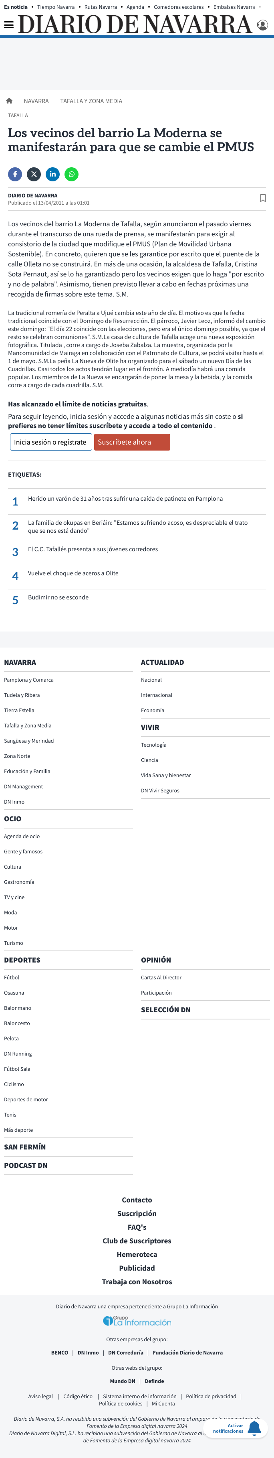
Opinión (156, 960)
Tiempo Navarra (56, 6)
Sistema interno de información (140, 1396)
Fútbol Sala (17, 1068)
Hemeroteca (137, 1254)
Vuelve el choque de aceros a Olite (73, 573)
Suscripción (137, 1213)
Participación (156, 992)
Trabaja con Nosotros (137, 1282)
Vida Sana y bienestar (166, 775)
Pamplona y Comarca (29, 679)
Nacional (151, 679)
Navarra (37, 101)
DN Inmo (14, 801)
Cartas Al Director (161, 977)
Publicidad (137, 1268)
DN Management (23, 786)
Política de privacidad (211, 1396)
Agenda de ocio (22, 836)
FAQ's (137, 1227)
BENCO (59, 1352)
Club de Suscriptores (137, 1241)
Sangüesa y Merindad (29, 740)
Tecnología (154, 744)
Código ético (78, 1396)
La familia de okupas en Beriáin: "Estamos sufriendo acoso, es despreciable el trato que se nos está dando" (138, 527)
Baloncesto (17, 1023)
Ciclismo (14, 1084)
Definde (154, 1381)
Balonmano (17, 1007)
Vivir (150, 727)
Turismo (13, 942)
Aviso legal (41, 1396)
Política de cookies (120, 1403)
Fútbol (11, 977)
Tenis (10, 1114)
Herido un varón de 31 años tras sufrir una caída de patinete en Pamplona (125, 499)
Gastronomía (19, 881)
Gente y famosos (23, 851)
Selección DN (166, 1010)
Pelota (11, 1038)
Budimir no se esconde (58, 597)
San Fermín (26, 1147)
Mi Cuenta (163, 1403)
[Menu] (9, 25)
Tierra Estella (19, 710)
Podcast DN (26, 1165)
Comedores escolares (178, 6)
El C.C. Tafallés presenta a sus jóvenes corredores (93, 549)
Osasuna (14, 992)
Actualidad (162, 662)
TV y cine (14, 897)
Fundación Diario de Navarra (188, 1352)
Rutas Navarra (101, 6)
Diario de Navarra (32, 195)
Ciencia (149, 760)
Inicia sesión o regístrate (50, 442)
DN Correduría (125, 1352)
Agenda (135, 6)
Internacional (156, 695)
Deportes (22, 960)
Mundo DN (122, 1381)
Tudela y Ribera (22, 695)
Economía (152, 710)
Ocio (12, 819)
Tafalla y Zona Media (91, 101)
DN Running (18, 1053)
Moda (10, 912)
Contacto (137, 1200)
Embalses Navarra (235, 6)
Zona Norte (17, 755)
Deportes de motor (26, 1099)
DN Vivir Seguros (160, 790)
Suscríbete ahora (124, 442)
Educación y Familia (27, 771)
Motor (11, 927)
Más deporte (18, 1129)
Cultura (12, 866)
